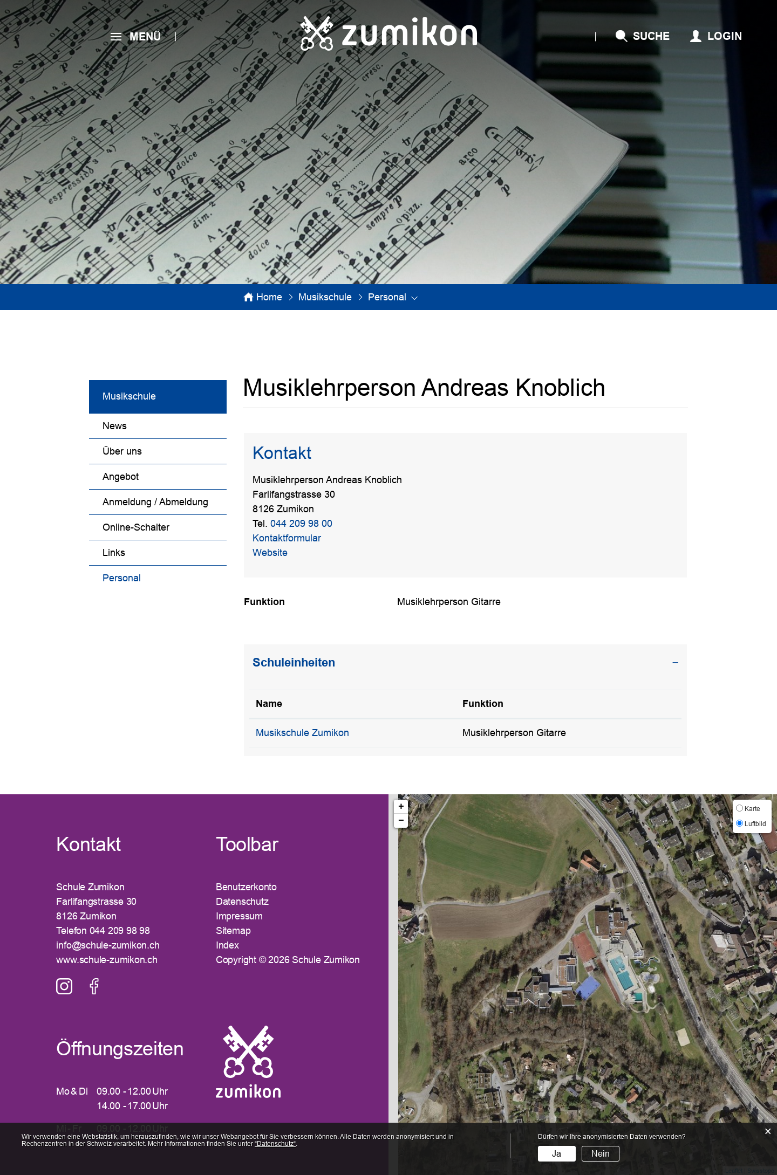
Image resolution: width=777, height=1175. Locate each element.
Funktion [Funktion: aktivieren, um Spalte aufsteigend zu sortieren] (482, 703)
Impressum (239, 916)
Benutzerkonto (246, 887)
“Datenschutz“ (275, 1143)
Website (276, 552)
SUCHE (651, 36)
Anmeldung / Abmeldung (155, 502)
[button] (325, 297)
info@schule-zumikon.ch (107, 945)
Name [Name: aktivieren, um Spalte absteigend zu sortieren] (269, 703)
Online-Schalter (136, 527)
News (115, 426)
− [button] (401, 820)
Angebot (121, 476)
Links (114, 552)
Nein (600, 1153)
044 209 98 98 (120, 930)
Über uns (122, 451)
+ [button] (401, 806)
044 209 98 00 (301, 523)
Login (724, 36)
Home (269, 297)
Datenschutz (242, 901)
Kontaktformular (287, 538)
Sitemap (233, 930)
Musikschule (129, 396)
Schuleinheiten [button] (294, 662)
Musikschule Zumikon (302, 732)
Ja (556, 1153)
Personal (149, 576)
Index (227, 945)
